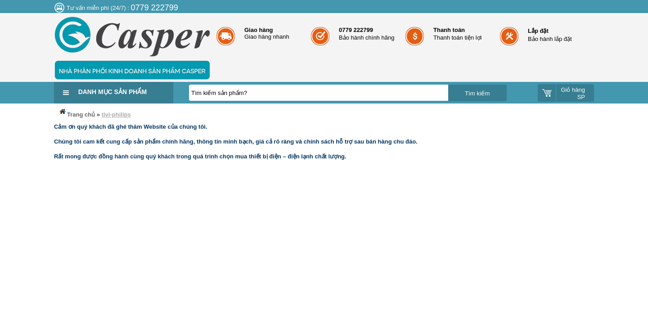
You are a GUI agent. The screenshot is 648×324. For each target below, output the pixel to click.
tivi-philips (116, 114)
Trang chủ (76, 113)
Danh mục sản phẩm (112, 91)
